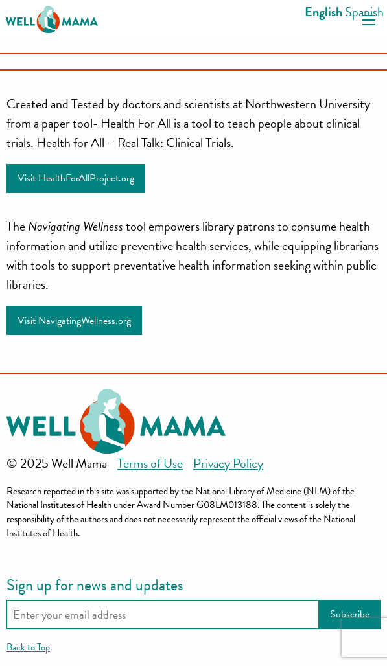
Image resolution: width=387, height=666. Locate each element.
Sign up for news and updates (94, 585)
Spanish (364, 11)
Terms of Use (150, 463)
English (323, 11)
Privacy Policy (228, 463)
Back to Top (28, 647)
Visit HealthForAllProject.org (76, 178)
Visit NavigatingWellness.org (74, 320)
